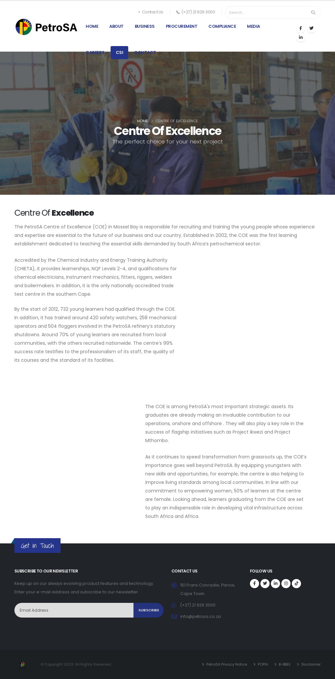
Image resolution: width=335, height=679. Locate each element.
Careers (95, 52)
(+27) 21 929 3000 (198, 605)
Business (145, 26)
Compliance (222, 26)
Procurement (182, 26)
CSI (119, 52)
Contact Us (150, 12)
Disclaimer (311, 664)
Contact (145, 52)
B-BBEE (283, 664)
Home (92, 26)
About (116, 26)
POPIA (261, 664)
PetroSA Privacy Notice (225, 664)
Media (253, 26)
